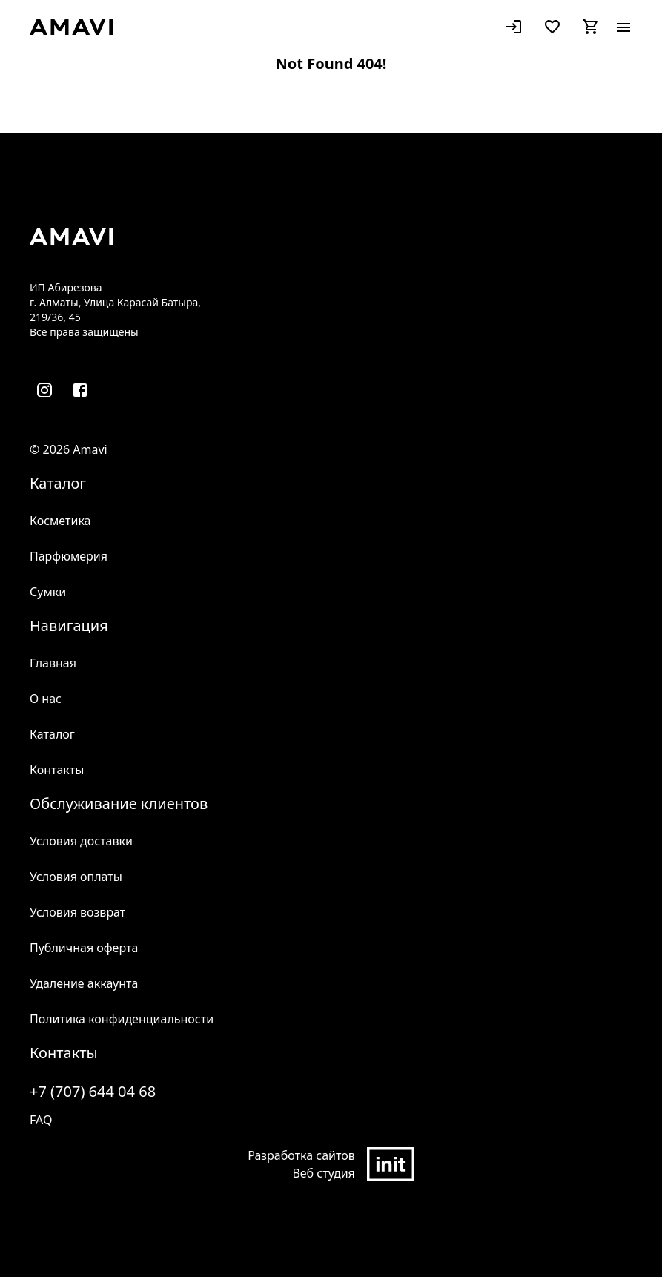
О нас (46, 698)
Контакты (57, 770)
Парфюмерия (68, 556)
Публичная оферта (84, 948)
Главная (53, 663)
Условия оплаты (76, 876)
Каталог (52, 734)
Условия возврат (77, 912)
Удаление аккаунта (84, 983)
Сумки (48, 592)
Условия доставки (81, 841)
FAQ (41, 1120)
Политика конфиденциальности (122, 1019)
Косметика (60, 520)
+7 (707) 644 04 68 (93, 1091)
